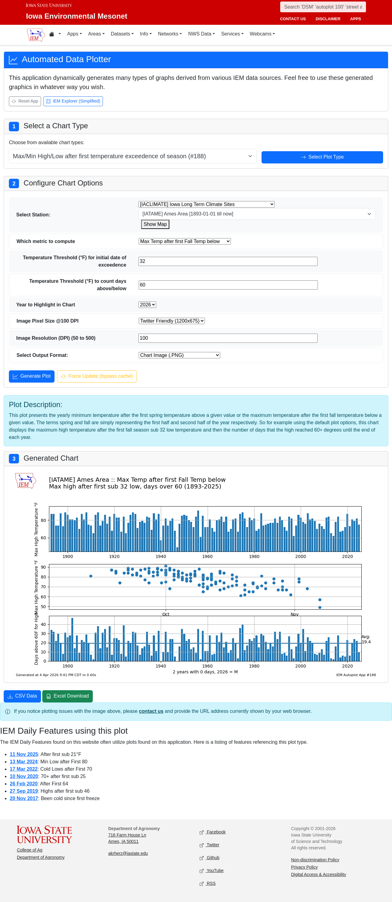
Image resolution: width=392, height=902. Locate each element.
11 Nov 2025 (24, 754)
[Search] (323, 7)
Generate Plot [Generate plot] (32, 376)
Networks (168, 33)
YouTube (212, 871)
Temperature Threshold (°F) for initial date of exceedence (74, 261)
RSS (208, 883)
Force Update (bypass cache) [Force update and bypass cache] (97, 376)
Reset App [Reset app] (25, 101)
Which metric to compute (46, 241)
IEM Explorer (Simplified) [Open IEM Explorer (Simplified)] (73, 101)
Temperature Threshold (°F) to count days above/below (77, 285)
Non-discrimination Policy (315, 859)
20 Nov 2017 (24, 798)
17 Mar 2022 (24, 769)
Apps (72, 33)
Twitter (209, 845)
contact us (293, 19)
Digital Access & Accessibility (318, 874)
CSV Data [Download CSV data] (22, 696)
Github (209, 858)
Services (230, 33)
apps (355, 19)
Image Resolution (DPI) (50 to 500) (56, 338)
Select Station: (33, 214)
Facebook (213, 832)
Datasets (120, 33)
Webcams (261, 33)
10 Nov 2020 (24, 776)
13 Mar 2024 (24, 761)
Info (144, 33)
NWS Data (199, 33)
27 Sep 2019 (24, 791)
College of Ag (29, 850)
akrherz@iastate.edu (128, 853)
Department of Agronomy (41, 857)
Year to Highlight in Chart (45, 304)
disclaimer (328, 19)
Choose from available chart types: (46, 142)
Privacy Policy (304, 867)
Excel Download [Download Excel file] (67, 696)
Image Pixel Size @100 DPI (47, 321)
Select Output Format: (42, 355)
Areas (94, 33)
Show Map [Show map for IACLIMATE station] (155, 224)
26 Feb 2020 (24, 783)
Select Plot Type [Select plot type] (322, 157)
